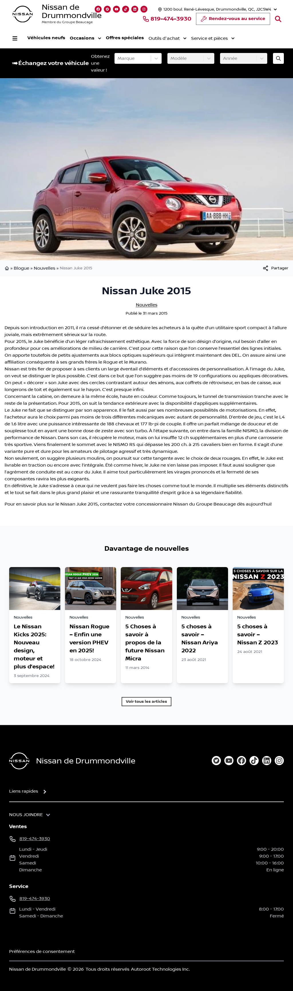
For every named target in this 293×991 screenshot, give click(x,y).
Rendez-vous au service (233, 20)
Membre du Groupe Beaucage (67, 22)
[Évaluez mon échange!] (278, 58)
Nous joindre (26, 814)
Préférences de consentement (42, 951)
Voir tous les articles (146, 701)
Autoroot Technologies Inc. (160, 969)
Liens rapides (23, 791)
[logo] (23, 14)
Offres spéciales (125, 38)
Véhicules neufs (46, 38)
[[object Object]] (275, 268)
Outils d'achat (168, 38)
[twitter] (216, 760)
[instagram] (279, 760)
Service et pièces (213, 38)
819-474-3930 (166, 18)
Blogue (21, 268)
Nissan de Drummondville (72, 11)
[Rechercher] (278, 19)
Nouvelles (44, 268)
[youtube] (228, 760)
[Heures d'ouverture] (216, 9)
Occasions (85, 38)
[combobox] (118, 58)
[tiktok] (254, 760)
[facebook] (241, 760)
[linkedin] (266, 760)
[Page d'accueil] (19, 761)
